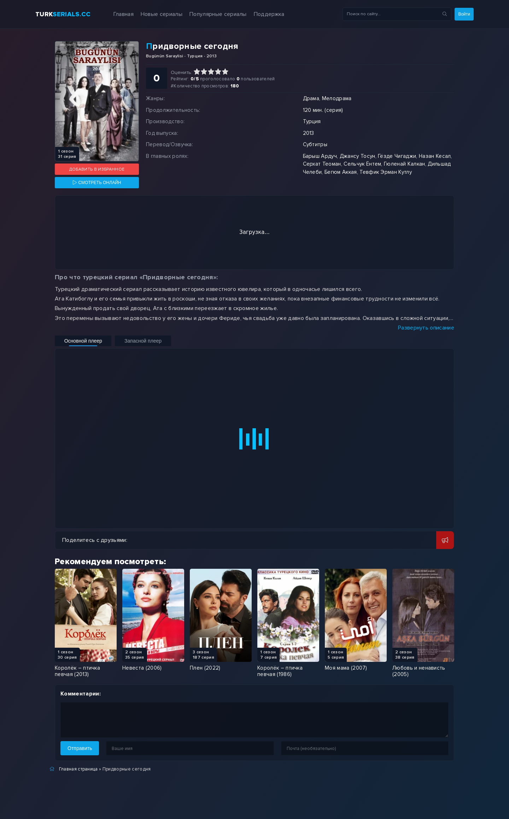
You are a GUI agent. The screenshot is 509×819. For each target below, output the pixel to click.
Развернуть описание (426, 327)
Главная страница (78, 769)
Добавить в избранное (96, 169)
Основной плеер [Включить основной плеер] (77, 341)
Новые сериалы (153, 14)
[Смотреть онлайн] (97, 182)
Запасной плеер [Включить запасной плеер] (125, 341)
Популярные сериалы (209, 14)
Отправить (80, 748)
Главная (115, 14)
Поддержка (260, 14)
